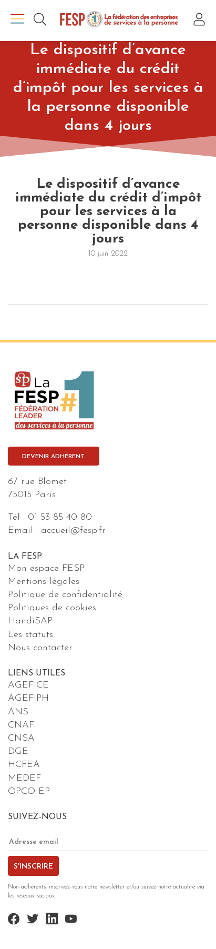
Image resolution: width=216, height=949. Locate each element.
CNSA (21, 738)
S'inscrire (33, 867)
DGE (18, 751)
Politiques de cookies (52, 608)
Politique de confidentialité (65, 595)
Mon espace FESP (46, 568)
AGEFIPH (28, 698)
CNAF (21, 725)
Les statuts (30, 635)
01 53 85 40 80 (60, 517)
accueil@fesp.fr (73, 531)
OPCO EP (29, 791)
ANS (18, 712)
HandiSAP (30, 621)
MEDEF (24, 778)
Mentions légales (43, 582)
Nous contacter (40, 648)
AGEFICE (28, 685)
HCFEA (24, 765)
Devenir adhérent (53, 456)
